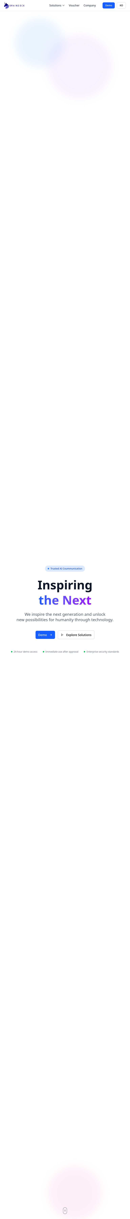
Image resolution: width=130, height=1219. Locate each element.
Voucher (74, 5)
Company (90, 5)
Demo (108, 5)
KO (121, 5)
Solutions (57, 5)
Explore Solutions (76, 635)
